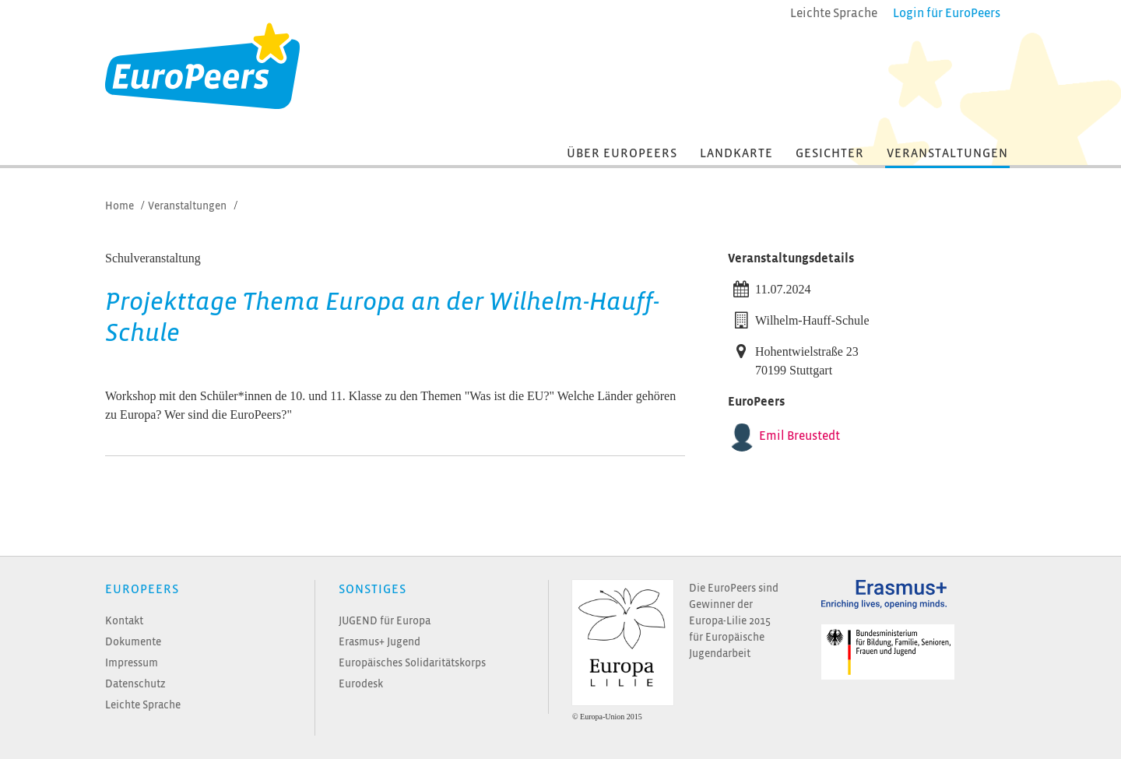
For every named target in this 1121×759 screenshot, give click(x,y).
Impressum (131, 663)
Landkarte (736, 153)
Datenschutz (135, 684)
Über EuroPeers (622, 153)
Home (119, 206)
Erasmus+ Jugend (379, 642)
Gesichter (830, 153)
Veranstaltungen (947, 153)
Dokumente (133, 642)
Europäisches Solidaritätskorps (412, 663)
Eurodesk (361, 684)
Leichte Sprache (143, 705)
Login (946, 13)
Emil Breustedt (799, 436)
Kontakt (124, 621)
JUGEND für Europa (384, 621)
